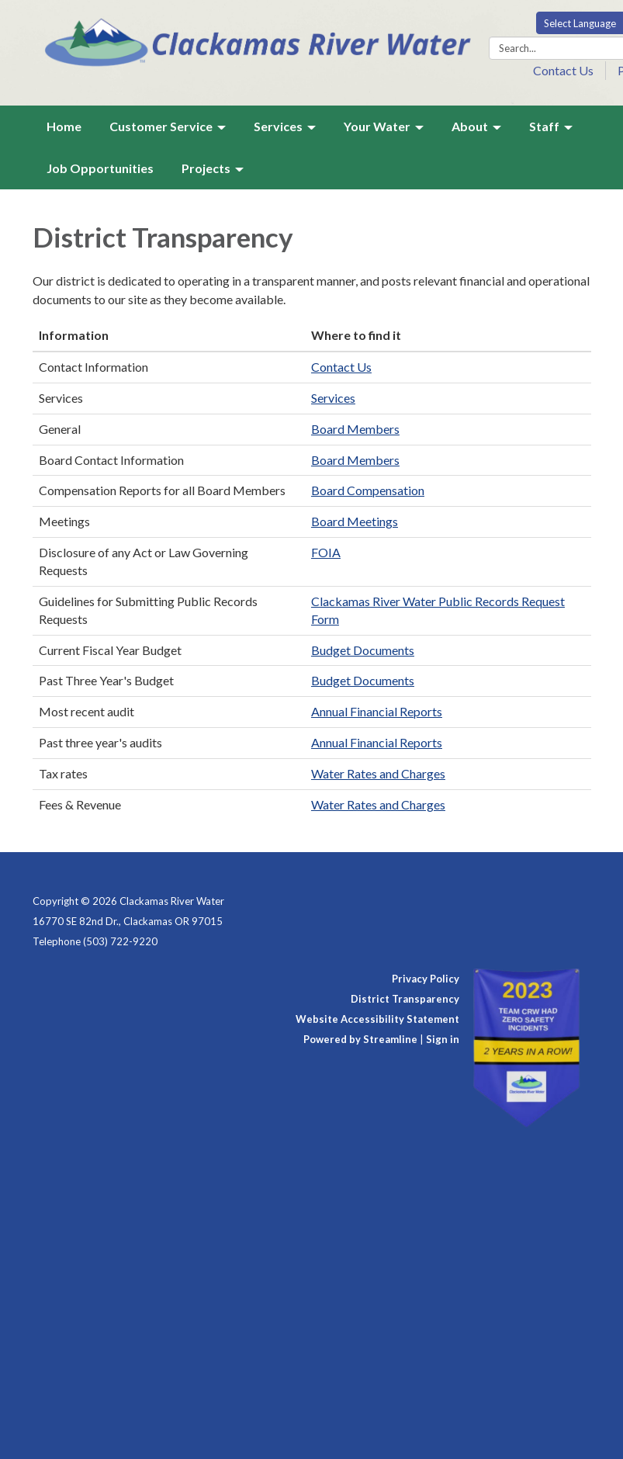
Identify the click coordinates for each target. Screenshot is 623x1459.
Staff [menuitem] (544, 126)
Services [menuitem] (278, 126)
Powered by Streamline (360, 1039)
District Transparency (405, 999)
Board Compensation (367, 490)
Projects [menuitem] (206, 168)
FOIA (326, 552)
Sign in (442, 1039)
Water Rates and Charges (378, 773)
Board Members (355, 428)
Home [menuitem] (64, 126)
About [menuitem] (470, 126)
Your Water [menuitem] (377, 126)
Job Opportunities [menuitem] (100, 168)
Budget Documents (362, 650)
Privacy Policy (425, 978)
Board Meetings (354, 521)
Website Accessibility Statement (377, 1019)
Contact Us (563, 70)
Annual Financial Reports (376, 711)
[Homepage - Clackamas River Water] (260, 41)
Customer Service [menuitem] (161, 126)
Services (333, 397)
